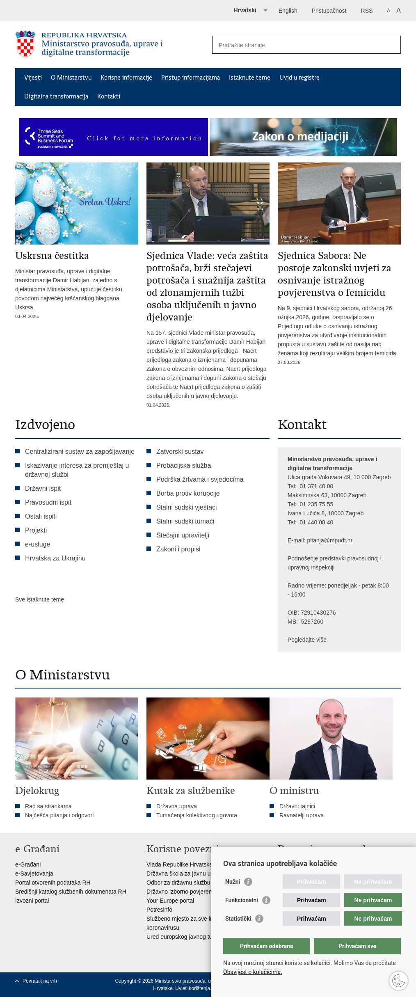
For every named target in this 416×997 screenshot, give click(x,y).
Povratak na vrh (40, 981)
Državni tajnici (297, 806)
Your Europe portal (170, 900)
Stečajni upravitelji (182, 535)
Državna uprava (176, 806)
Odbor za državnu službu (178, 882)
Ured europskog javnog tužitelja (186, 936)
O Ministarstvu (71, 77)
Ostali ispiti (41, 516)
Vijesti (33, 77)
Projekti (36, 530)
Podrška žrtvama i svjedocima (200, 479)
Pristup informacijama (190, 77)
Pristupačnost (329, 10)
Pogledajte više (307, 639)
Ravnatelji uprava (301, 815)
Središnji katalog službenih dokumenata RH (70, 891)
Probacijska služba (183, 465)
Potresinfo (159, 909)
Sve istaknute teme (39, 599)
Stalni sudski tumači (185, 521)
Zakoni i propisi (178, 549)
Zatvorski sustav (180, 451)
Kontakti (108, 96)
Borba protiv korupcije (188, 493)
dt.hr (346, 540)
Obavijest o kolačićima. (252, 972)
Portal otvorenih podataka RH (53, 882)
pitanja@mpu (324, 540)
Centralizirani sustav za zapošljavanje (80, 451)
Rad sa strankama (48, 806)
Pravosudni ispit (48, 502)
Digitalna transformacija (56, 96)
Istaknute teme (249, 77)
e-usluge (37, 544)
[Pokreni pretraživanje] (391, 44)
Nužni (232, 881)
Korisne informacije (126, 77)
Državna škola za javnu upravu (185, 873)
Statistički (238, 918)
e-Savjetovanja (34, 873)
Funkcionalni (241, 900)
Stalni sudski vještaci (187, 507)
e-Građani (28, 864)
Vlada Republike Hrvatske (179, 864)
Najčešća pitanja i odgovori (59, 815)
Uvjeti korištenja (192, 988)
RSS (367, 10)
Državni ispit (43, 488)
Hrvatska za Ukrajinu (55, 558)
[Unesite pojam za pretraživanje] (298, 45)
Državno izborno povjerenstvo (184, 891)
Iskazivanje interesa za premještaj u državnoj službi (77, 470)
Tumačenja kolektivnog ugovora (196, 815)
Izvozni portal (32, 900)
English (288, 10)
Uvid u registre (299, 77)
